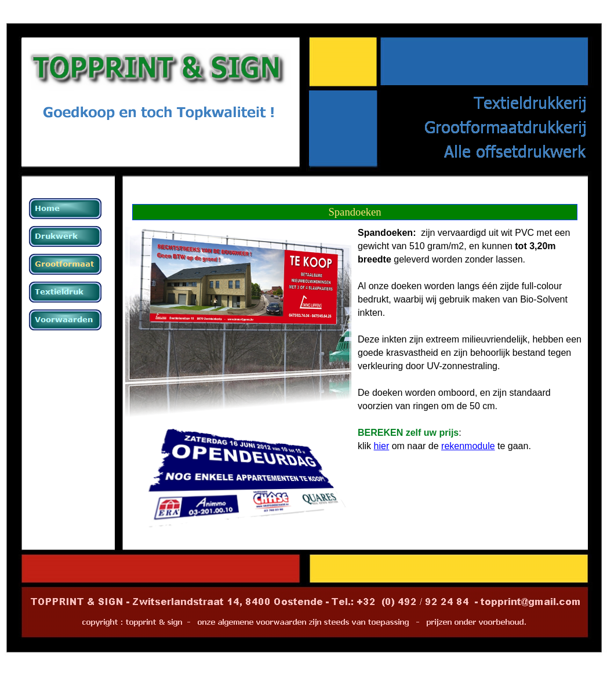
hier (382, 446)
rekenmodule (468, 446)
